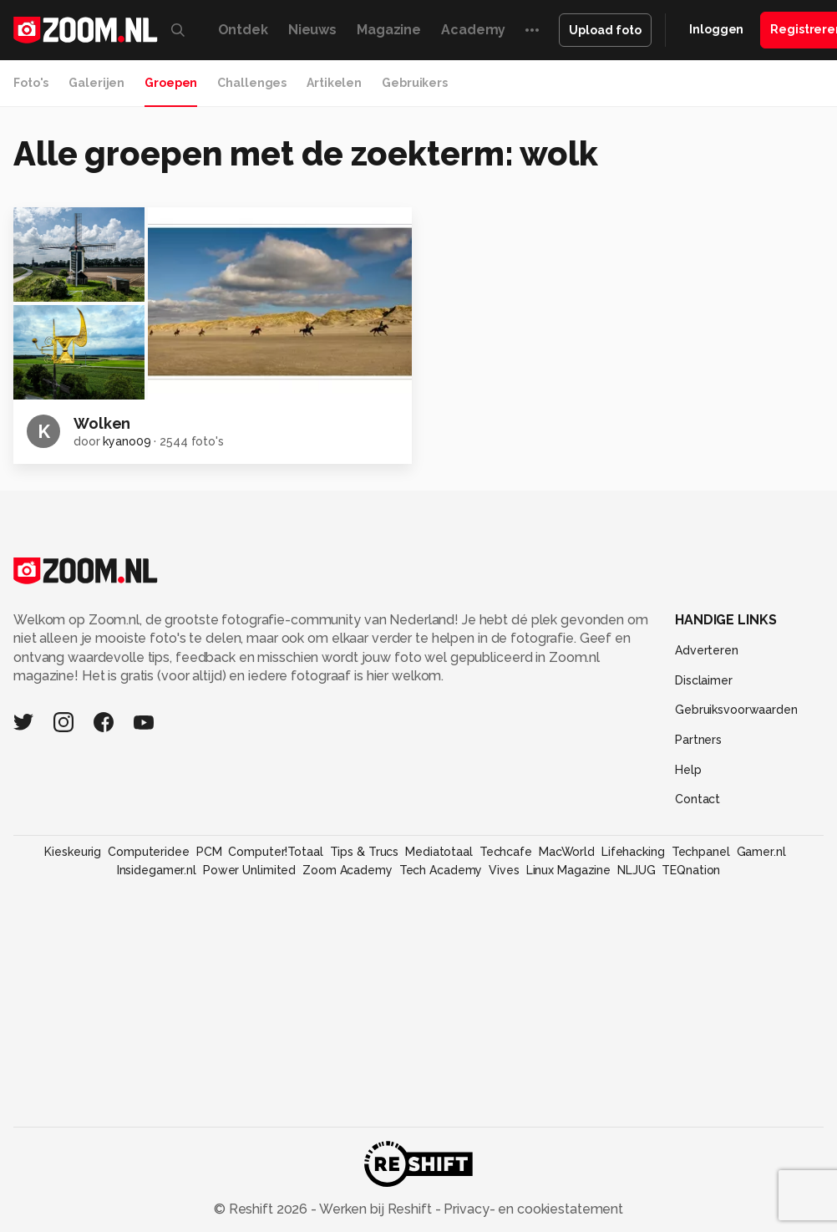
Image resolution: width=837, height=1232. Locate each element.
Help (688, 769)
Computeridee (149, 851)
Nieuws (312, 30)
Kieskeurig (72, 851)
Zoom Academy (347, 870)
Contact (697, 799)
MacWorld (567, 851)
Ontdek (243, 30)
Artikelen (334, 82)
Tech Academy (441, 870)
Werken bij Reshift (376, 1209)
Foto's (30, 82)
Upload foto (605, 30)
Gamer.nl (761, 851)
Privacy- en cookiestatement (531, 1209)
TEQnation (691, 870)
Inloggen (716, 29)
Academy (473, 30)
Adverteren (706, 650)
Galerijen (96, 82)
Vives (504, 870)
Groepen (171, 82)
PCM (209, 851)
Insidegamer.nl (156, 870)
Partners (698, 739)
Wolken (102, 423)
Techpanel (701, 851)
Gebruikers (415, 82)
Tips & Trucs (364, 851)
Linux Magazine (568, 870)
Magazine (389, 30)
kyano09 (126, 441)
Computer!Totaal (275, 851)
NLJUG (636, 870)
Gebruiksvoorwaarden (736, 709)
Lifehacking (633, 851)
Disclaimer (704, 680)
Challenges (252, 82)
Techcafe (505, 851)
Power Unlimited (249, 870)
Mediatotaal (439, 851)
